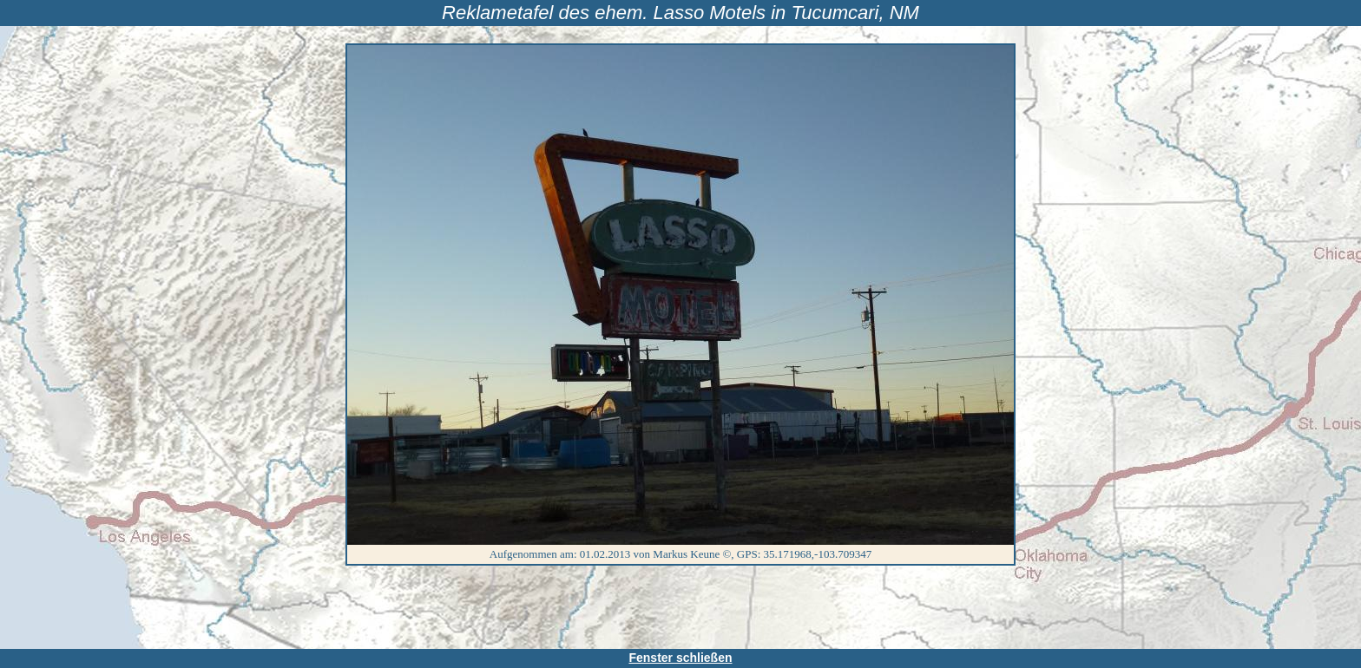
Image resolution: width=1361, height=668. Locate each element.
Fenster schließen (680, 658)
